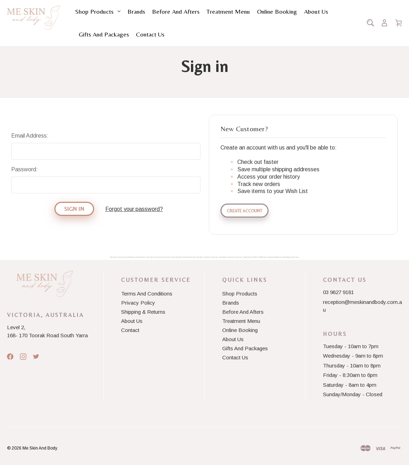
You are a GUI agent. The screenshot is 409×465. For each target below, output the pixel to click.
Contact (130, 330)
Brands (136, 11)
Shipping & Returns (143, 312)
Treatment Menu (228, 11)
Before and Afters (175, 11)
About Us (316, 11)
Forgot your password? (134, 209)
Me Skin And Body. (40, 448)
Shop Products (97, 11)
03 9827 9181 (338, 292)
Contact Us (150, 34)
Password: (24, 169)
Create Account (244, 210)
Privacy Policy (138, 303)
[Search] (370, 22)
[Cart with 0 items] (398, 22)
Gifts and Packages (104, 34)
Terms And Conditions (146, 294)
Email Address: (29, 136)
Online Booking (277, 11)
